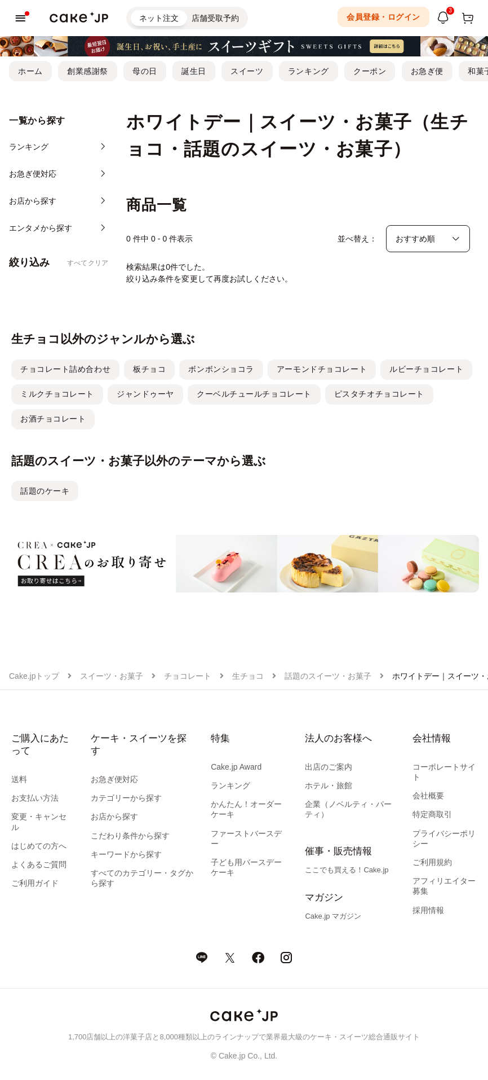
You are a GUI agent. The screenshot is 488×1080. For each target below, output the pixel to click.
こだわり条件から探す (130, 835)
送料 (19, 779)
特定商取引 (432, 814)
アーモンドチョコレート (322, 369)
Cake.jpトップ (34, 676)
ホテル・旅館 (328, 785)
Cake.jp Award (236, 766)
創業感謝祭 (87, 71)
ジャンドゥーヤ (145, 393)
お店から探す (114, 816)
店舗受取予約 (215, 18)
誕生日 (193, 71)
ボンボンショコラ (221, 369)
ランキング (308, 71)
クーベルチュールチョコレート (254, 393)
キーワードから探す (126, 854)
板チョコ (149, 369)
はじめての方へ (38, 845)
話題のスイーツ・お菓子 (328, 676)
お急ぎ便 (427, 71)
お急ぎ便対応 (114, 779)
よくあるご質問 (38, 864)
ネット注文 (159, 18)
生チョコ (248, 676)
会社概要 (428, 795)
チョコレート (187, 676)
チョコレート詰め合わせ (65, 369)
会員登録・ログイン (383, 16)
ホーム (30, 71)
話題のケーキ (44, 490)
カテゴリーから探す (126, 797)
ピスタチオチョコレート (379, 393)
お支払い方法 (35, 797)
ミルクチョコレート (57, 393)
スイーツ (246, 71)
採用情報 (428, 910)
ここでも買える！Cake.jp (346, 870)
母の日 (144, 71)
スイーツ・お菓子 (111, 676)
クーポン (369, 71)
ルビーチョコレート (426, 369)
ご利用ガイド (35, 883)
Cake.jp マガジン (333, 916)
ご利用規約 (432, 862)
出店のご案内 (328, 766)
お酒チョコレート (53, 418)
